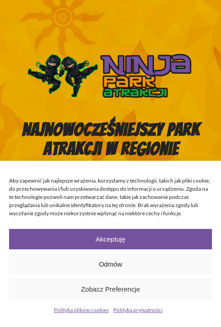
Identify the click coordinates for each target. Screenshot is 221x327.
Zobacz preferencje (110, 289)
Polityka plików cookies (81, 310)
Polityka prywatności (138, 310)
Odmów (110, 264)
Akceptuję (110, 239)
